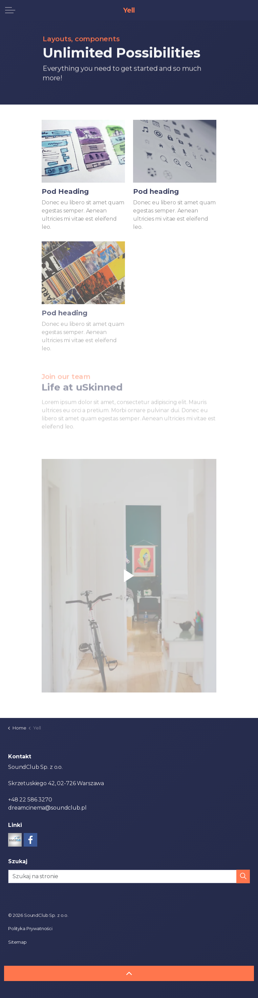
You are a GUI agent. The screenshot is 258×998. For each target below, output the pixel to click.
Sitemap (17, 942)
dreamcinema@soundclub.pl (47, 808)
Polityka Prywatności (30, 928)
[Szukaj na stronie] (129, 876)
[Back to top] (129, 973)
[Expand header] (10, 10)
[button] (129, 575)
